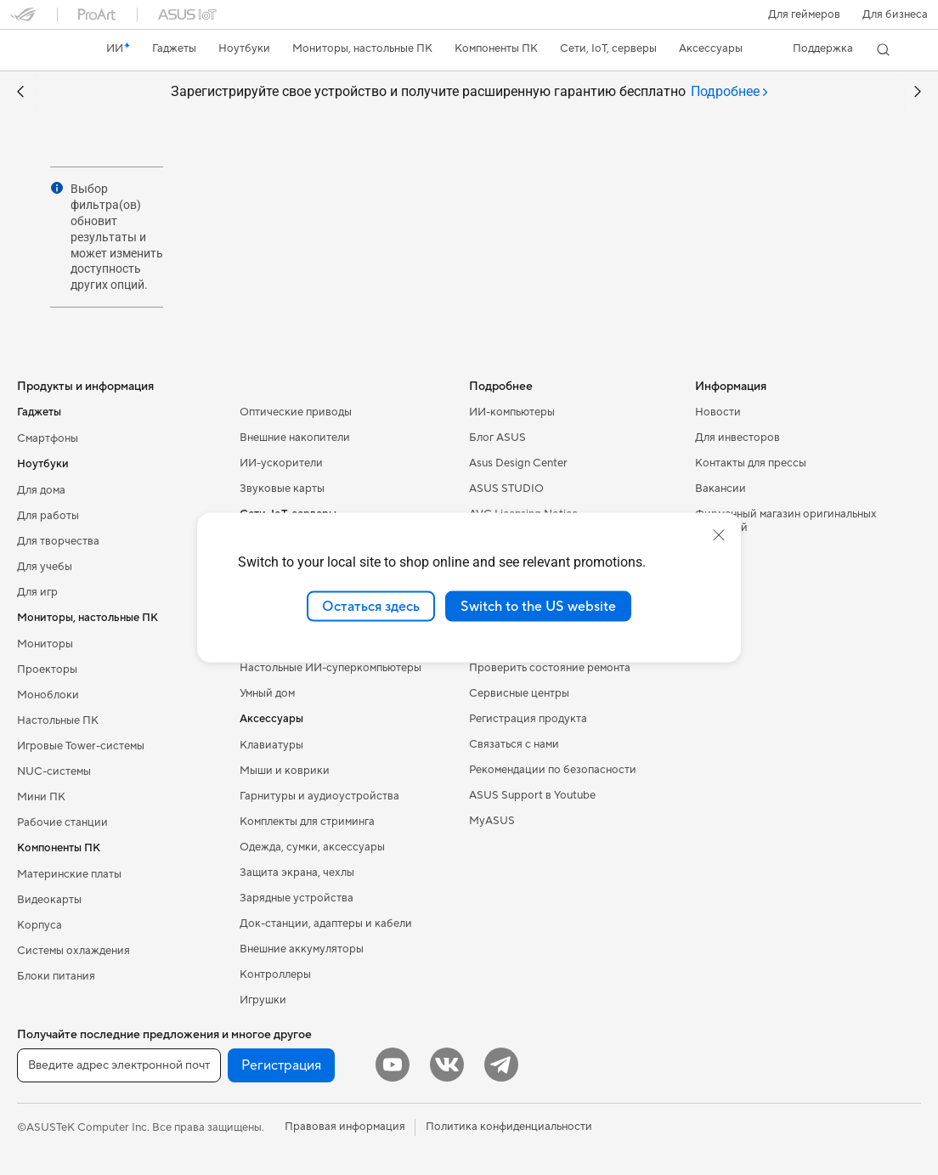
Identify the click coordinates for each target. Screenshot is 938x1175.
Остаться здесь (371, 605)
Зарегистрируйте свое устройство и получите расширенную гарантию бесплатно (469, 92)
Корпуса (39, 925)
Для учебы (44, 566)
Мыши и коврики (285, 770)
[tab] (729, 92)
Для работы (48, 516)
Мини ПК (41, 797)
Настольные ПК (58, 720)
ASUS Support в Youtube (532, 795)
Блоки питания (56, 976)
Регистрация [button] (281, 1065)
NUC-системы (54, 771)
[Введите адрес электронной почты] (119, 1065)
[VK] (447, 1065)
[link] (39, 50)
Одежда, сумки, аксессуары (312, 847)
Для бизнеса (895, 14)
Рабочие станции (62, 822)
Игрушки (263, 1000)
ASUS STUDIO (506, 488)
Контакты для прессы (750, 463)
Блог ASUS (497, 437)
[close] (719, 534)
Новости (718, 412)
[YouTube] (393, 1065)
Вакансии (720, 488)
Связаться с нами (514, 744)
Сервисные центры (519, 693)
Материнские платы (69, 874)
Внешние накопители (295, 437)
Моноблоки (48, 695)
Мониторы (45, 644)
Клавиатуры (271, 745)
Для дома (41, 490)
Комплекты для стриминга (307, 821)
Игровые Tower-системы (80, 746)
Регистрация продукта (528, 719)
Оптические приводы (296, 412)
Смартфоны (47, 438)
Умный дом (267, 693)
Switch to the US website (538, 605)
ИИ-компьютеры (512, 412)
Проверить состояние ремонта (549, 668)
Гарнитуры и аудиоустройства (319, 796)
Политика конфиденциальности (509, 1126)
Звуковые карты (282, 488)
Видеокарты (49, 900)
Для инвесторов (737, 437)
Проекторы (47, 669)
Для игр (37, 592)
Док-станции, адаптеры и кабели (326, 923)
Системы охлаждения (73, 951)
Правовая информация (345, 1126)
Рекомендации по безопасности (552, 770)
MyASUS (492, 821)
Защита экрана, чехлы (297, 872)
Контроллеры (275, 974)
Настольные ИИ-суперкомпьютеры (330, 668)
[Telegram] (501, 1065)
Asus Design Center (518, 463)
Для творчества (58, 541)
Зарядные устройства (296, 898)
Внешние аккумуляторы (302, 949)
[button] (804, 14)
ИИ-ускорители (281, 463)
